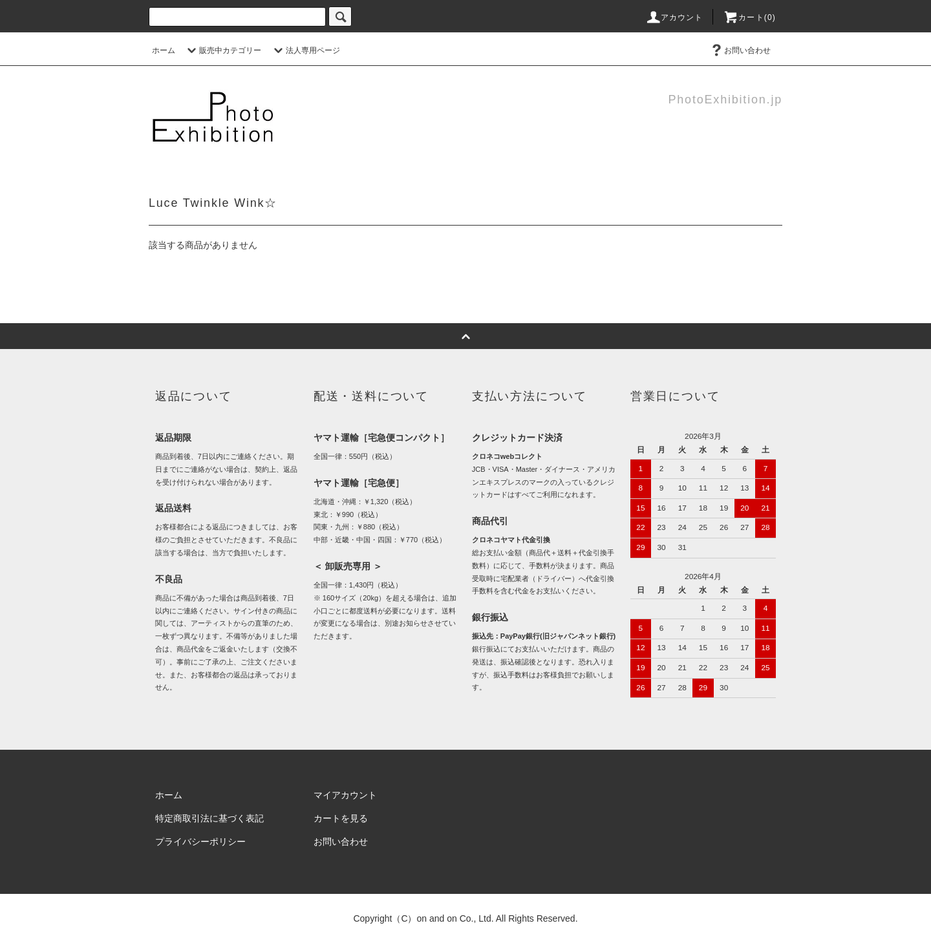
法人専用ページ (305, 50)
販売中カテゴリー (222, 50)
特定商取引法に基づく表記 (209, 818)
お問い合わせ (740, 50)
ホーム (163, 50)
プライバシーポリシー (200, 841)
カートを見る (341, 818)
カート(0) (749, 17)
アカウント (674, 17)
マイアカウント (345, 795)
